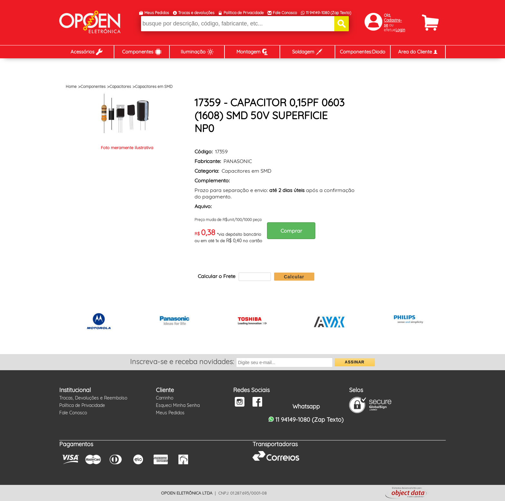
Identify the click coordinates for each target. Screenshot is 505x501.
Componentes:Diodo (362, 52)
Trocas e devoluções (196, 12)
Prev (67, 322)
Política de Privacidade (244, 12)
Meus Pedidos (156, 12)
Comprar (291, 230)
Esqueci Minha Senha (178, 405)
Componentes (93, 86)
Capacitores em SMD (154, 86)
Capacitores (120, 86)
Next (437, 322)
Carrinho (164, 398)
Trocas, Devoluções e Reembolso (93, 398)
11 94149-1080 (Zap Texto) (328, 12)
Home (71, 86)
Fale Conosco (285, 12)
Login (400, 29)
